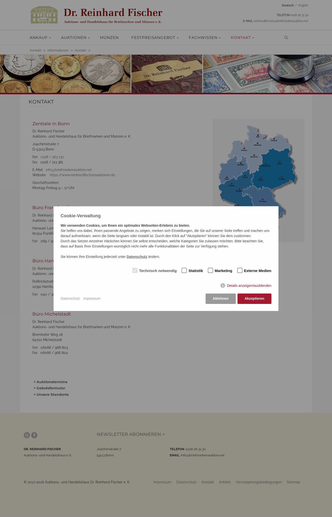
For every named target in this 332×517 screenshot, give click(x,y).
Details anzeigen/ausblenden (249, 286)
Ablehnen (221, 298)
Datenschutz (70, 298)
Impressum (91, 298)
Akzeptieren (254, 298)
